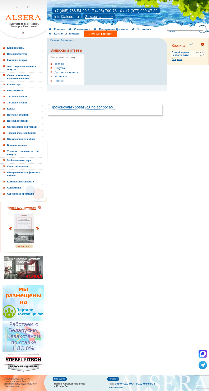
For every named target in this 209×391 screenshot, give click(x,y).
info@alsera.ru (66, 17)
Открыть (177, 59)
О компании (82, 29)
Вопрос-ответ (68, 40)
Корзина (178, 46)
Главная (59, 29)
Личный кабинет (100, 33)
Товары (59, 63)
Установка (144, 29)
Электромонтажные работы (23, 260)
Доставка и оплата (66, 72)
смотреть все (24, 246)
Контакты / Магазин (67, 33)
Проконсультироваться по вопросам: (83, 107)
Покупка (60, 68)
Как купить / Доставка (113, 29)
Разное (59, 80)
